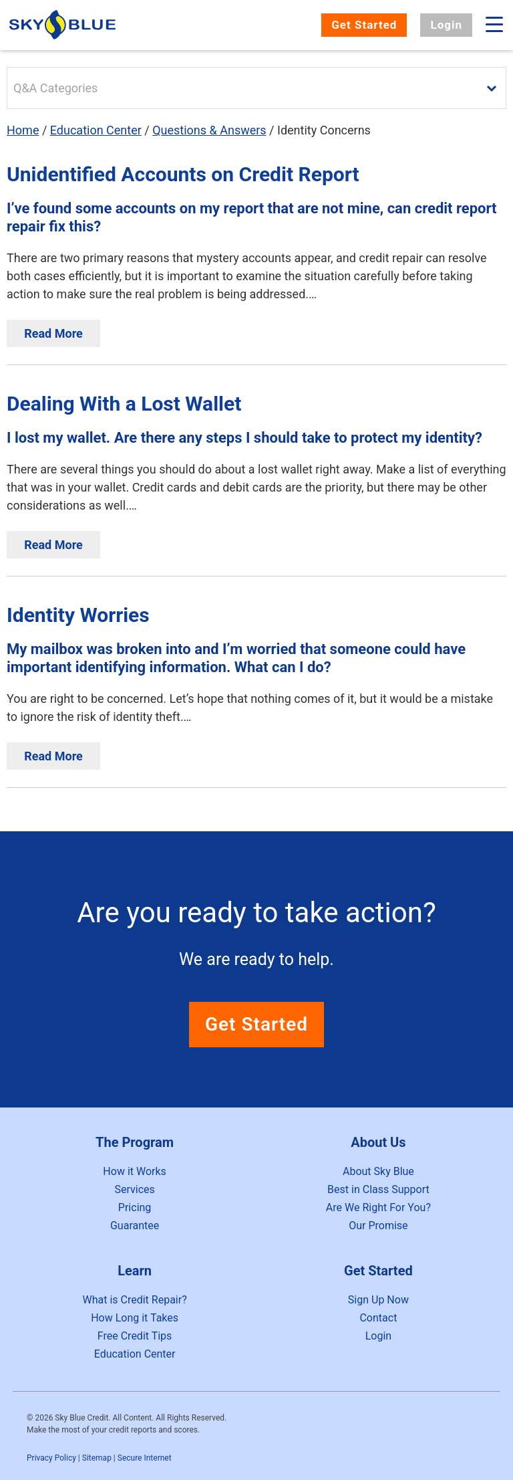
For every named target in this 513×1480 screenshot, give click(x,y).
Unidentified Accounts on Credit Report (183, 174)
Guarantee (134, 1225)
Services (134, 1189)
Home (23, 130)
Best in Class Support (378, 1189)
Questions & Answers (209, 130)
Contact (378, 1317)
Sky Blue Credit (64, 25)
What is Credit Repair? (134, 1299)
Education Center (96, 130)
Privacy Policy (51, 1458)
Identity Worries (78, 615)
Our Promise (378, 1225)
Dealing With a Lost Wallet (124, 403)
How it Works (134, 1171)
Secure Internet (145, 1458)
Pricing (135, 1207)
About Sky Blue (378, 1171)
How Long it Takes (134, 1317)
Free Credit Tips (135, 1336)
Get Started (364, 24)
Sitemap (97, 1458)
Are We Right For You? (378, 1207)
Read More (53, 333)
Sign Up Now (378, 1299)
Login (446, 24)
